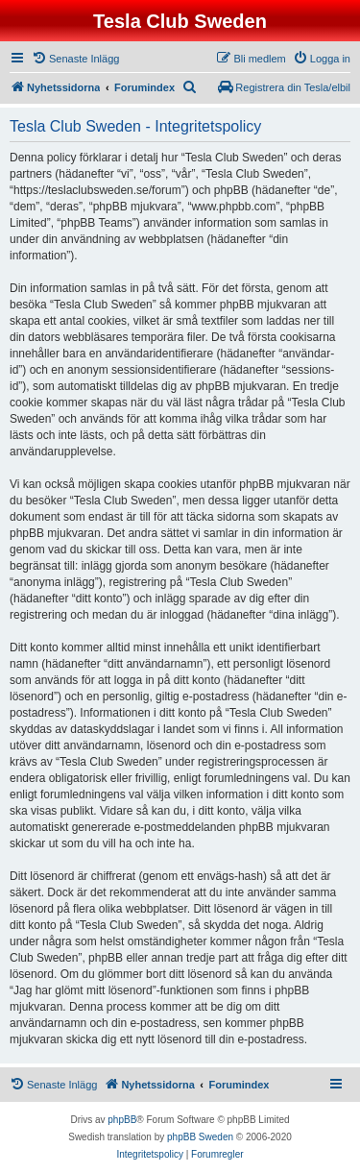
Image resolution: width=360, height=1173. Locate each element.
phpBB (122, 1119)
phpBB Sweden (200, 1137)
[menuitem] (75, 58)
